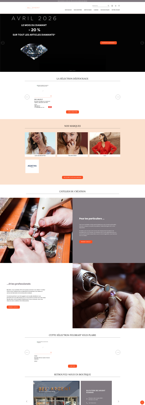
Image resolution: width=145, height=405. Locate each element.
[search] (108, 6)
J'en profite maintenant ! (108, 43)
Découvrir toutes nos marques (72, 177)
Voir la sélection (72, 112)
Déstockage (88, 10)
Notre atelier (116, 10)
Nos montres (78, 10)
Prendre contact (87, 242)
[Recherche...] (99, 6)
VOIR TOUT (72, 366)
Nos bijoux (68, 10)
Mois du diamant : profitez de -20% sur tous (67, 1)
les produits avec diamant (81, 1)
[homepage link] (32, 8)
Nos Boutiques (105, 10)
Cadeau (96, 10)
